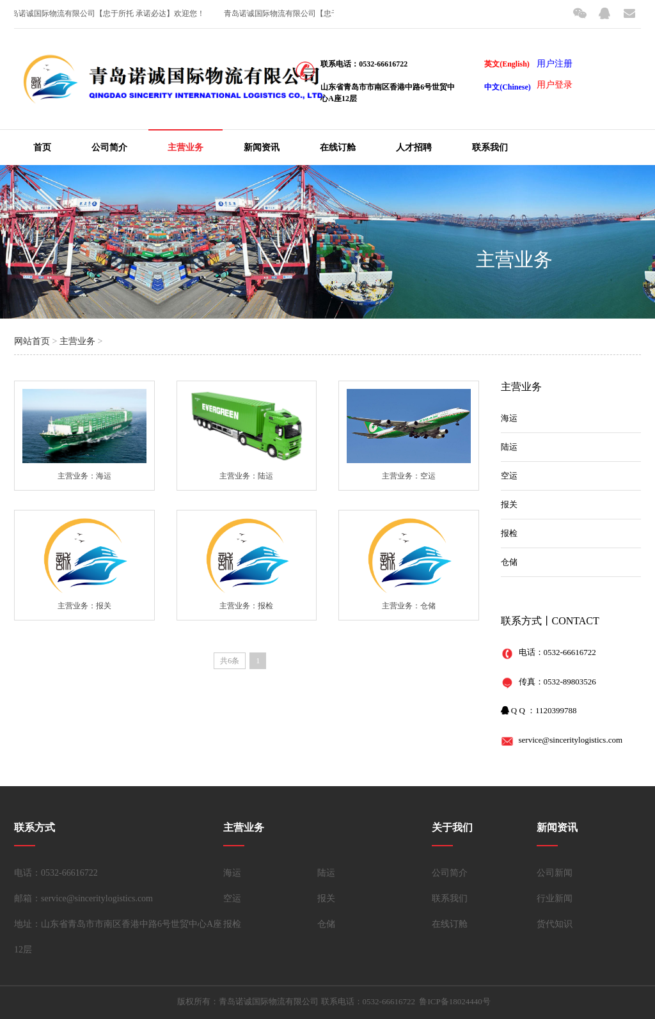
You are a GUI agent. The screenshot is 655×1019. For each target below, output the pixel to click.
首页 (42, 147)
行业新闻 (554, 898)
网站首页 (32, 341)
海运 (509, 418)
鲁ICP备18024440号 (454, 1001)
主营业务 (185, 147)
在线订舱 (338, 147)
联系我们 (490, 147)
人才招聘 (414, 147)
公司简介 (109, 147)
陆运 (509, 447)
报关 (509, 504)
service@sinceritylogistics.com (571, 740)
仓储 (509, 562)
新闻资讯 (262, 147)
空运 (509, 475)
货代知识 (554, 924)
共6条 (229, 660)
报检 (509, 533)
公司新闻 (554, 873)
